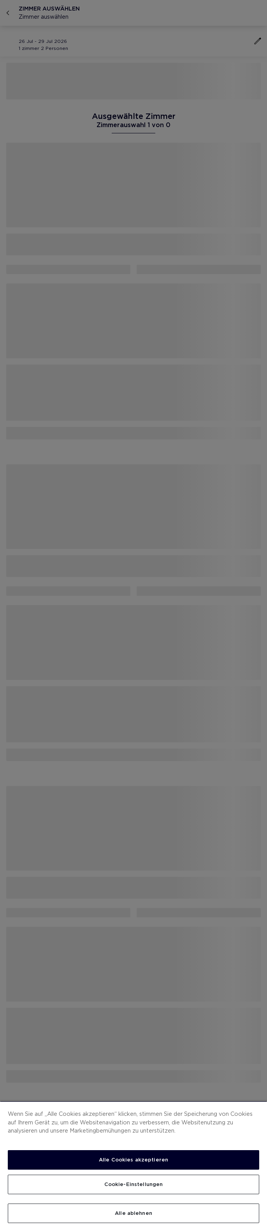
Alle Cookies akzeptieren (133, 1160)
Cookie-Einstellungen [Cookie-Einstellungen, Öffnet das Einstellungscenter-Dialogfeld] (133, 1184)
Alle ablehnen (133, 1213)
